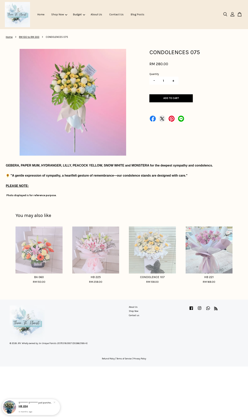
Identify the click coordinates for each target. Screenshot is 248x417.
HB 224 (23, 406)
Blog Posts (137, 14)
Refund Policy (108, 358)
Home (40, 14)
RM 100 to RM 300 (29, 37)
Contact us (134, 315)
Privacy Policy (139, 358)
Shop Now (59, 14)
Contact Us (116, 14)
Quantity (154, 74)
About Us (96, 14)
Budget (79, 14)
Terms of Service (124, 358)
